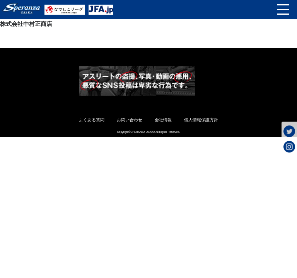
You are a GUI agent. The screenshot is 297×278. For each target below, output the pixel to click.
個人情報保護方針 (201, 119)
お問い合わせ (129, 119)
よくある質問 (91, 119)
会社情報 (163, 119)
